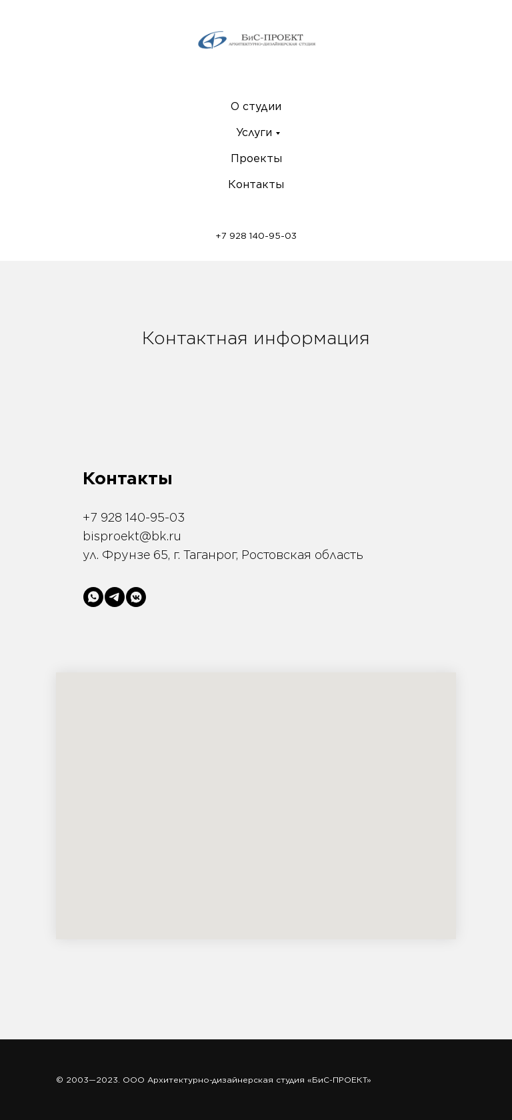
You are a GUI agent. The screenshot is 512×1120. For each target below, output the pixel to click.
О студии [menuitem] (256, 106)
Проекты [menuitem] (256, 158)
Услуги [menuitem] (254, 132)
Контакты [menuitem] (256, 184)
